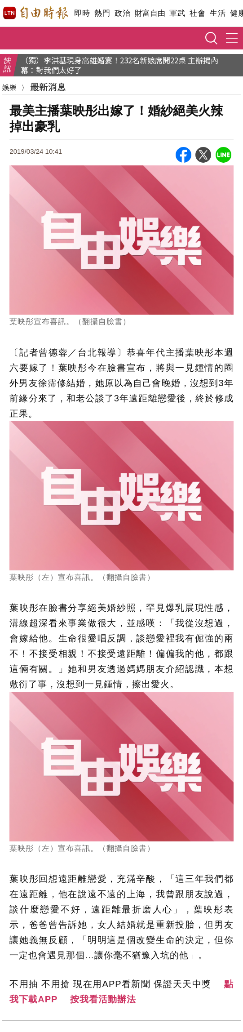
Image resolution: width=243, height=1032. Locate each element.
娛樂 (9, 87)
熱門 (102, 13)
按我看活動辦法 (103, 999)
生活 (217, 13)
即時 (82, 13)
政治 (122, 13)
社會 (197, 13)
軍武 (177, 13)
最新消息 (48, 86)
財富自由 (150, 13)
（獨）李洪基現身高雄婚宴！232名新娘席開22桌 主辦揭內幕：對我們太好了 (119, 65)
